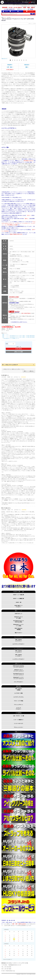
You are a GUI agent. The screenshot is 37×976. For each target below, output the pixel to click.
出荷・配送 (9, 67)
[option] (18, 41)
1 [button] (10, 60)
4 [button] (17, 60)
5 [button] (19, 60)
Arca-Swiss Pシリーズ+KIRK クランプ (11, 338)
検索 (32, 13)
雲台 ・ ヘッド (5, 334)
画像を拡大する (4, 58)
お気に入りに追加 (18, 351)
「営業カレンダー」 (22, 9)
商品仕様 (26, 64)
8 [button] (26, 60)
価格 (26, 67)
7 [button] (24, 60)
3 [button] (15, 60)
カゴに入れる (9, 69)
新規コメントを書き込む (29, 371)
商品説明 (9, 64)
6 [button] (22, 60)
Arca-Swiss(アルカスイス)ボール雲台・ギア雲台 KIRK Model (22, 335)
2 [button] (13, 60)
